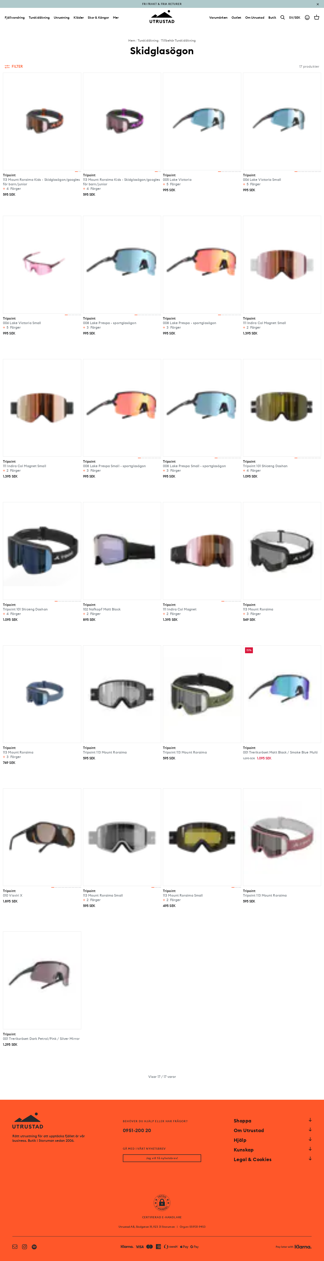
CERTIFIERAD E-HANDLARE (162, 1217)
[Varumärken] (218, 17)
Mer (116, 18)
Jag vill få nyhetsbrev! (162, 1158)
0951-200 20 (137, 1130)
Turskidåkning (39, 18)
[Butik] (272, 17)
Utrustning (62, 18)
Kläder (79, 18)
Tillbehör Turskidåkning (178, 40)
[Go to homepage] (162, 16)
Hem (131, 40)
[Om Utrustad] (254, 17)
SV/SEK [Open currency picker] (294, 18)
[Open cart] (316, 17)
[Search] (282, 17)
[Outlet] (236, 17)
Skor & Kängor (98, 18)
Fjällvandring (15, 18)
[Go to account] (307, 17)
